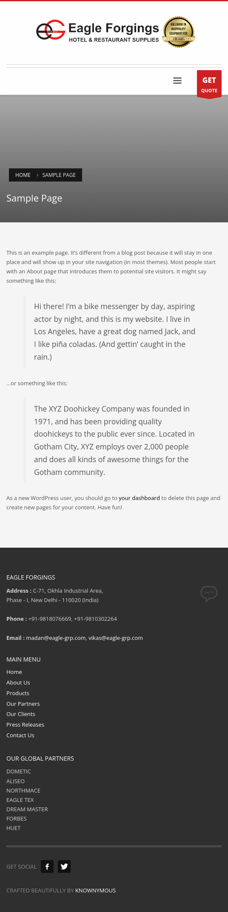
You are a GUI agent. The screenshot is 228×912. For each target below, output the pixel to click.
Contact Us (20, 735)
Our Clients (20, 714)
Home (14, 672)
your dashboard (139, 498)
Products (17, 693)
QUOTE (209, 85)
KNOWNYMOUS (95, 890)
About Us (18, 682)
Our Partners (23, 703)
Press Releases (25, 724)
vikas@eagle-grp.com (115, 638)
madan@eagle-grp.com (56, 638)
